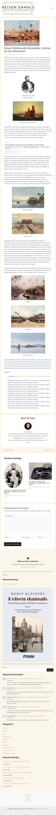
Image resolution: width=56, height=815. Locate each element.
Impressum (28, 797)
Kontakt (28, 799)
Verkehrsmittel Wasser (9, 753)
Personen (17, 495)
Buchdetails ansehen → (12, 152)
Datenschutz (28, 795)
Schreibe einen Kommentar (35, 486)
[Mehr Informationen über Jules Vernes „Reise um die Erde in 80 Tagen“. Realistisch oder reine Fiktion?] (13, 475)
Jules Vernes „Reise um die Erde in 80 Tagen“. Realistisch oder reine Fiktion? (15, 491)
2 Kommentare (7, 495)
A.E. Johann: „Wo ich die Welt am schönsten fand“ (30, 678)
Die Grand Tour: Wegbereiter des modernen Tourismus (33, 697)
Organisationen (7, 736)
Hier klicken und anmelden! (28, 567)
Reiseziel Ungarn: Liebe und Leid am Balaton (28, 706)
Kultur (13, 495)
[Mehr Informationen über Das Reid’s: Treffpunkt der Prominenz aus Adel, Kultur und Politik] (40, 471)
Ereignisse (5, 731)
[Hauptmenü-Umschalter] (53, 8)
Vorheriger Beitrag (7, 450)
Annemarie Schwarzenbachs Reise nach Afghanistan (31, 716)
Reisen (4, 742)
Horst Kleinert (10, 678)
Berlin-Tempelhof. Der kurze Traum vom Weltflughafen (17, 772)
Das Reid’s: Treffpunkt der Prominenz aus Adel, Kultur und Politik (39, 483)
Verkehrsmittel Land (8, 748)
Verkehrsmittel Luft (8, 750)
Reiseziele (5, 745)
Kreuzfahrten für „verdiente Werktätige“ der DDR (30, 688)
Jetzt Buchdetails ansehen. (10, 584)
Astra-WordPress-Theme (41, 808)
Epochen (5, 728)
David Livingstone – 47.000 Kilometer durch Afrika (16, 767)
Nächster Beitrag (49, 450)
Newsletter (28, 801)
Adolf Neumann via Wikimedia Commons (27, 376)
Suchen (5, 667)
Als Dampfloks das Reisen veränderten (13, 778)
